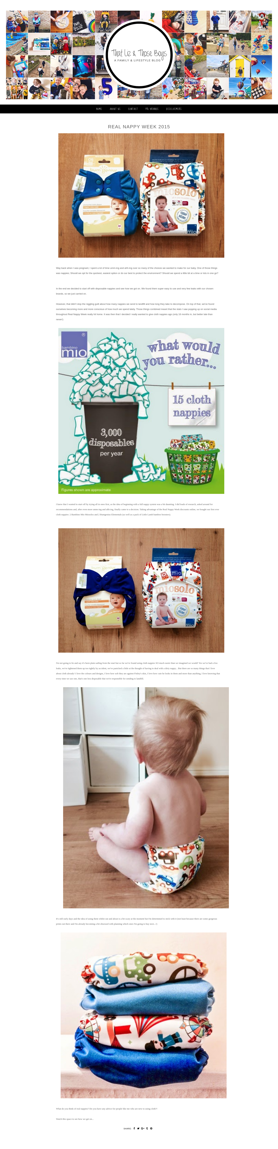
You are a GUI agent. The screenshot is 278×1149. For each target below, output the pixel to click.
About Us (115, 109)
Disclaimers (174, 109)
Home (99, 109)
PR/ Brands (152, 109)
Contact (133, 109)
